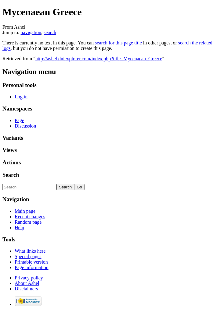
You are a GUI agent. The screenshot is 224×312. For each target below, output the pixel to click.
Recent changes (30, 216)
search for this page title (118, 42)
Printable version (31, 262)
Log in (21, 96)
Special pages (28, 256)
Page (19, 120)
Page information (32, 267)
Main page (25, 211)
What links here (30, 251)
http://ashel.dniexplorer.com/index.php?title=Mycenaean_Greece (98, 58)
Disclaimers (26, 288)
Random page (28, 222)
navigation (31, 32)
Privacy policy (29, 277)
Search (10, 175)
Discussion (25, 125)
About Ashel (27, 283)
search (50, 32)
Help (19, 227)
